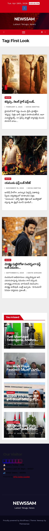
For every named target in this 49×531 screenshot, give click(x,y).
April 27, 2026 (15, 433)
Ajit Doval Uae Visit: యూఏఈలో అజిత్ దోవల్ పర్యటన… (21, 429)
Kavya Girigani (34, 273)
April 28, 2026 (15, 344)
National (10, 362)
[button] (41, 32)
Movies (7, 97)
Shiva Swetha (32, 107)
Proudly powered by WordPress (16, 520)
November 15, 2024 (15, 188)
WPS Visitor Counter (21, 477)
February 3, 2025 (14, 107)
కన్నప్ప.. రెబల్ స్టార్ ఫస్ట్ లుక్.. (20, 101)
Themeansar (24, 524)
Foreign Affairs (13, 422)
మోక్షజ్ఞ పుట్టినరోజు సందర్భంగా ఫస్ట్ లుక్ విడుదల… (22, 265)
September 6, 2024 (15, 273)
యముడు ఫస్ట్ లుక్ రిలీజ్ (17, 183)
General (10, 333)
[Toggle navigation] (24, 32)
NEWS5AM (24, 19)
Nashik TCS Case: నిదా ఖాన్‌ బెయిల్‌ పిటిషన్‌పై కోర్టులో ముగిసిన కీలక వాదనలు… (24, 399)
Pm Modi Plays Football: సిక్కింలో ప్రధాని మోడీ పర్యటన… (22, 369)
